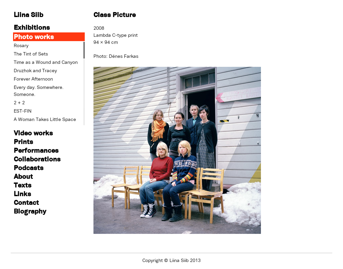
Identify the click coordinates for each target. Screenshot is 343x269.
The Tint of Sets (31, 54)
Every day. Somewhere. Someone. (38, 90)
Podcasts (29, 167)
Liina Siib (28, 14)
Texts (22, 185)
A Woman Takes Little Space (45, 119)
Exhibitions (32, 27)
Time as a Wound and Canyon (46, 62)
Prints (23, 141)
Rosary (21, 45)
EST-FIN (22, 111)
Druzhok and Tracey (35, 71)
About (23, 176)
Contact (26, 202)
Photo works (34, 36)
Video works (33, 133)
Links (22, 193)
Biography (30, 211)
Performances (36, 150)
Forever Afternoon (33, 79)
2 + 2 (19, 103)
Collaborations (37, 159)
